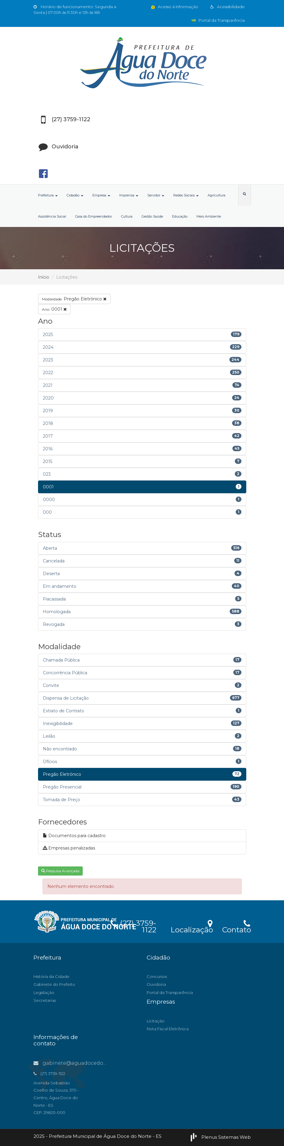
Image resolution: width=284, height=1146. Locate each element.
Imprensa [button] (128, 195)
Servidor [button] (155, 195)
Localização (192, 925)
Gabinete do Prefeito (54, 984)
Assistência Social (52, 216)
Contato (236, 925)
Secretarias (45, 1000)
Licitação (155, 1020)
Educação (179, 216)
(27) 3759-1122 (133, 925)
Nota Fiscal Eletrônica (168, 1028)
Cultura (126, 216)
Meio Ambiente (208, 216)
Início (43, 277)
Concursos (157, 976)
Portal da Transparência (218, 20)
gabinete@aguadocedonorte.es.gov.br (87, 1063)
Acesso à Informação (174, 6)
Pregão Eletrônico (74, 299)
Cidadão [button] (75, 195)
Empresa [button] (101, 195)
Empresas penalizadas (69, 848)
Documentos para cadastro (74, 835)
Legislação (44, 992)
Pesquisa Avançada (60, 871)
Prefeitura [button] (48, 195)
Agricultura (216, 195)
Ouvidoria (156, 984)
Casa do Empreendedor (93, 216)
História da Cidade (51, 976)
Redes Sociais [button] (186, 195)
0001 (54, 309)
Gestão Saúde (152, 216)
